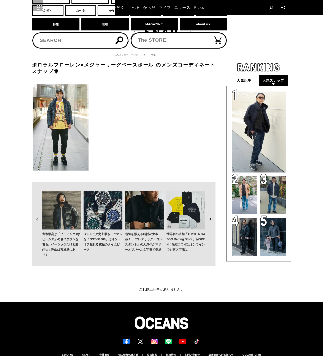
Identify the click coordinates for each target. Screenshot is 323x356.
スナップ (50, 55)
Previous (35, 210)
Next (212, 210)
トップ (35, 55)
